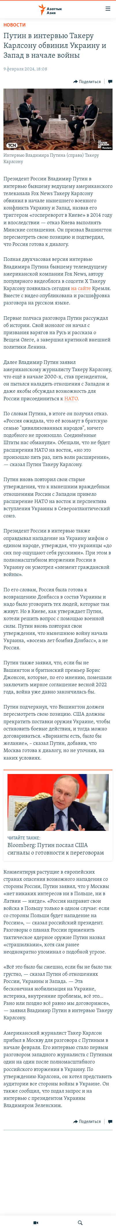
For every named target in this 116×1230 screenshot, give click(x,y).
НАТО (71, 399)
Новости (14, 25)
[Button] (87, 81)
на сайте (81, 288)
